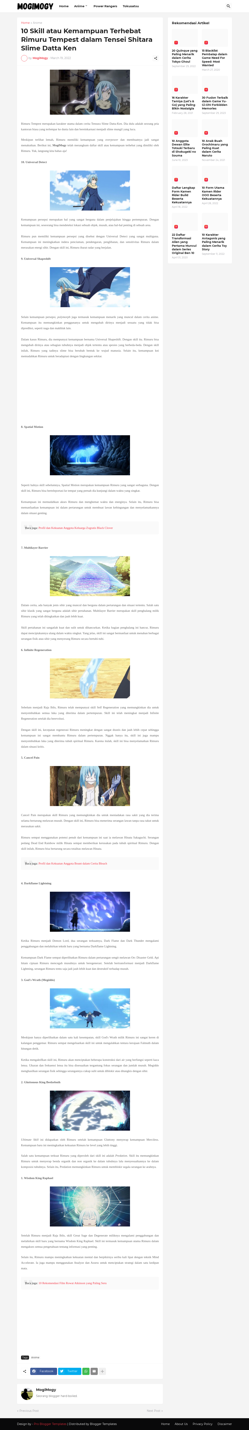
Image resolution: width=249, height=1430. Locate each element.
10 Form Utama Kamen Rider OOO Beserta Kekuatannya (213, 193)
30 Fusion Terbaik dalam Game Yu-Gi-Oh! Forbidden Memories (215, 103)
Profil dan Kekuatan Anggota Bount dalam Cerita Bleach (72, 863)
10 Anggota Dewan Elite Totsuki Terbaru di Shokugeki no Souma (184, 148)
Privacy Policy (203, 1424)
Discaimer (225, 1424)
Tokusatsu (131, 6)
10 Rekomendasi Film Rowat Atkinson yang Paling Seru (72, 1283)
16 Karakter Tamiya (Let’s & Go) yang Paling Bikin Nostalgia (183, 103)
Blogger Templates (103, 1424)
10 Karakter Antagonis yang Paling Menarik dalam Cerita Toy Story (214, 242)
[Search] (228, 6)
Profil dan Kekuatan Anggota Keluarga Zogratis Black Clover (75, 527)
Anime (79, 6)
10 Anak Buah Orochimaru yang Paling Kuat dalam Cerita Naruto (215, 148)
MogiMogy (46, 1390)
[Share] (155, 58)
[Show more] (102, 1371)
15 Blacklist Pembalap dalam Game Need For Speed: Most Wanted (214, 58)
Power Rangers (105, 6)
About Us (181, 1424)
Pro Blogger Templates (50, 1424)
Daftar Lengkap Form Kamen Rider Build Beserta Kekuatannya (183, 195)
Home (64, 6)
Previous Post (29, 1411)
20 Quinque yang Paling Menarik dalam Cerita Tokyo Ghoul (185, 56)
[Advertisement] (90, 391)
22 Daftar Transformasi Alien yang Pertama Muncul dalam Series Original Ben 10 (184, 244)
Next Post (153, 1411)
